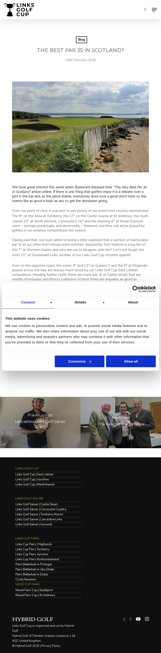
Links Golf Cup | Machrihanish (35, 484)
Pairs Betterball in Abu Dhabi (35, 569)
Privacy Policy (51, 646)
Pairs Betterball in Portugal (34, 564)
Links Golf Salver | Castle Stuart (37, 504)
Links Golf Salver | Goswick (34, 524)
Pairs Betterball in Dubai (32, 574)
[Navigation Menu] (154, 9)
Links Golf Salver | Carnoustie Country (41, 509)
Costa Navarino (26, 579)
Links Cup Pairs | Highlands (34, 544)
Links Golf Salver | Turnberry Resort (39, 514)
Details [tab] (80, 302)
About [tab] (133, 302)
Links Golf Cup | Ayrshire (32, 479)
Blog (81, 39)
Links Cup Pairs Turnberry (33, 549)
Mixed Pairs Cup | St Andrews (35, 595)
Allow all (131, 361)
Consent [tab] (28, 302)
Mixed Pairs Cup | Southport (34, 590)
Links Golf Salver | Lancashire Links (39, 519)
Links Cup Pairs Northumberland (37, 559)
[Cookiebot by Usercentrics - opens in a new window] (136, 289)
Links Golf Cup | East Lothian (34, 474)
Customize (79, 361)
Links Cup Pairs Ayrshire (32, 554)
